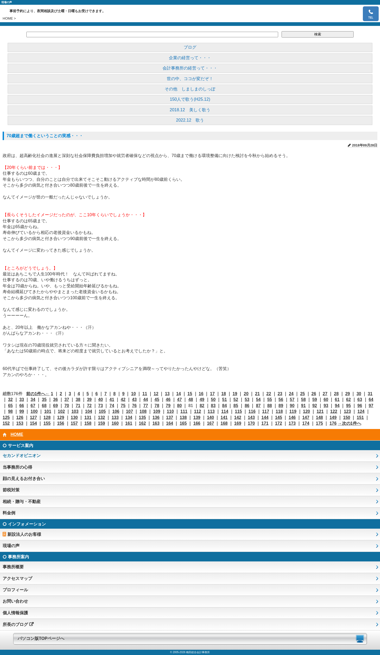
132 (101, 417)
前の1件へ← (38, 393)
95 (348, 405)
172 (278, 423)
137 (169, 417)
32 (10, 399)
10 (133, 393)
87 (258, 405)
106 (116, 411)
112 (197, 411)
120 (306, 411)
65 (10, 405)
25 (302, 393)
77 (145, 405)
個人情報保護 (15, 613)
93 (326, 405)
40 (100, 399)
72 (89, 405)
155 (47, 423)
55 (269, 399)
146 (292, 417)
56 (280, 399)
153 (19, 423)
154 (33, 423)
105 (102, 411)
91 (303, 405)
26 (313, 393)
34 (33, 399)
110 (170, 411)
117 (265, 411)
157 (74, 423)
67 (33, 405)
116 (252, 411)
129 (60, 417)
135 (142, 417)
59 (314, 399)
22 (268, 393)
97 (371, 405)
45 (157, 399)
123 (347, 411)
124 (360, 411)
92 (314, 405)
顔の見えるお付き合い (24, 478)
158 (88, 423)
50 (213, 399)
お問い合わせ (15, 601)
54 (258, 399)
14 (178, 393)
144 (265, 417)
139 (197, 417)
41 (112, 399)
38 (78, 399)
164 (169, 423)
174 (305, 423)
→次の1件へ (349, 423)
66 (21, 405)
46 (168, 399)
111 (184, 411)
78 (157, 405)
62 (348, 399)
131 (88, 417)
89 (280, 405)
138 (183, 417)
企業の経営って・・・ (190, 58)
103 (75, 411)
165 (183, 423)
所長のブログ (15, 624)
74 (112, 405)
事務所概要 (13, 567)
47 (179, 399)
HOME (8, 18)
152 (6, 423)
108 (143, 411)
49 (202, 399)
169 (237, 423)
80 (179, 405)
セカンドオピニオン (22, 455)
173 (292, 423)
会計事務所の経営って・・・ (190, 68)
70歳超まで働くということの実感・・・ (45, 135)
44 (145, 399)
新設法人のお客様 (24, 534)
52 (236, 399)
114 (224, 411)
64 (371, 399)
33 (21, 399)
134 (128, 417)
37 (66, 399)
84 (224, 405)
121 (320, 411)
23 (280, 393)
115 (238, 411)
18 (223, 393)
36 (55, 399)
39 (89, 399)
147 (305, 417)
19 (234, 393)
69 (55, 405)
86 (247, 405)
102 (61, 411)
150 (346, 417)
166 (197, 423)
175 (319, 423)
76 (134, 405)
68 (44, 405)
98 (10, 411)
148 (319, 417)
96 (359, 405)
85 (236, 405)
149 (333, 417)
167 (210, 423)
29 (347, 393)
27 (325, 393)
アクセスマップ (17, 578)
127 (33, 417)
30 (359, 393)
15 (189, 393)
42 (123, 399)
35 (44, 399)
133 (115, 417)
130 (74, 417)
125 (6, 417)
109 (156, 411)
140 (210, 417)
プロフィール (15, 590)
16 (201, 393)
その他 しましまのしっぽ (190, 89)
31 (370, 393)
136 (156, 417)
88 (269, 405)
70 (66, 405)
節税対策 (11, 490)
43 (134, 399)
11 (144, 393)
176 (333, 423)
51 (224, 399)
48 (190, 399)
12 (156, 393)
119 (292, 411)
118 (279, 411)
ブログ (190, 47)
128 (47, 417)
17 (212, 393)
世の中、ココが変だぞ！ (190, 78)
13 (167, 393)
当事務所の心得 (17, 467)
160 (115, 423)
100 (34, 411)
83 (213, 405)
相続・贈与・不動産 (22, 501)
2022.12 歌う (190, 120)
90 (292, 405)
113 (211, 411)
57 (292, 399)
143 (251, 417)
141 (224, 417)
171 (265, 423)
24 (291, 393)
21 (257, 393)
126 (19, 417)
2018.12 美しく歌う (190, 110)
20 (246, 393)
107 (129, 411)
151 (360, 417)
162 (142, 423)
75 (123, 405)
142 (237, 417)
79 (168, 405)
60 (326, 399)
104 (88, 411)
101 (47, 411)
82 (202, 405)
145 (278, 417)
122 (333, 411)
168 (224, 423)
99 (21, 411)
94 (337, 405)
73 (100, 405)
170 (251, 423)
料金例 (9, 513)
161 (128, 423)
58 (303, 399)
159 (101, 423)
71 (78, 405)
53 (247, 399)
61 (337, 399)
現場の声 (11, 545)
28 (336, 393)
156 (60, 423)
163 (156, 423)
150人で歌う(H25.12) (190, 99)
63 (359, 399)
